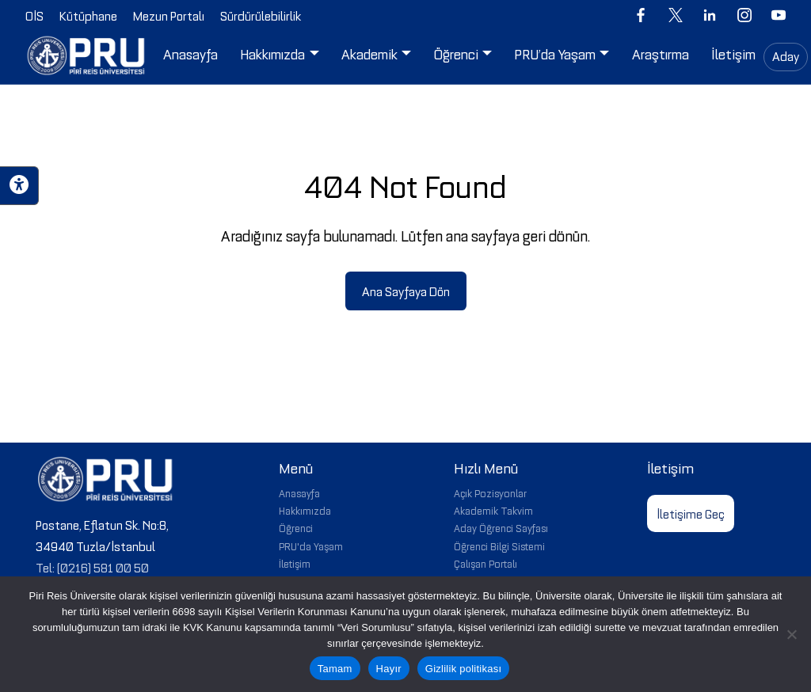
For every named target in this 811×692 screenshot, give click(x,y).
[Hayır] (791, 634)
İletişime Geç (691, 513)
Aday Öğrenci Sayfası (501, 527)
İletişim (294, 563)
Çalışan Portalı (485, 563)
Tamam (335, 669)
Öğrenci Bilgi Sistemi (499, 545)
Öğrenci (296, 527)
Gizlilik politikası (463, 669)
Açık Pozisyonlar (490, 492)
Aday (785, 55)
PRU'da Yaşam (311, 545)
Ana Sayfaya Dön (406, 290)
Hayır (389, 669)
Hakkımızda (305, 510)
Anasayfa (299, 492)
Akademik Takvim (493, 510)
